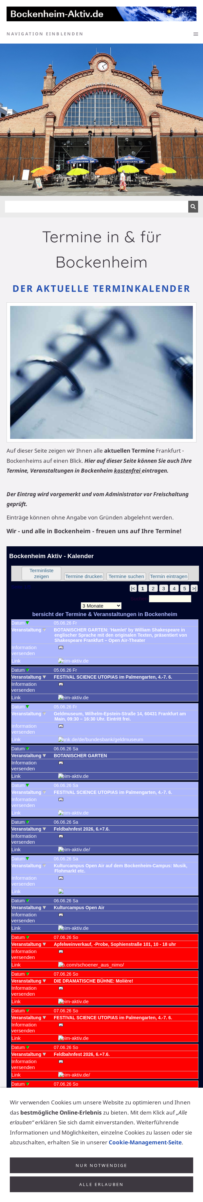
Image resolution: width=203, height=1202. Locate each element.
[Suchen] (96, 207)
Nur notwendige (101, 1178)
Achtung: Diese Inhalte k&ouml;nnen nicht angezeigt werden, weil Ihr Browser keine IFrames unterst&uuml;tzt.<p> (105, 831)
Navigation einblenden (45, 34)
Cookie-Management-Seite (145, 1155)
